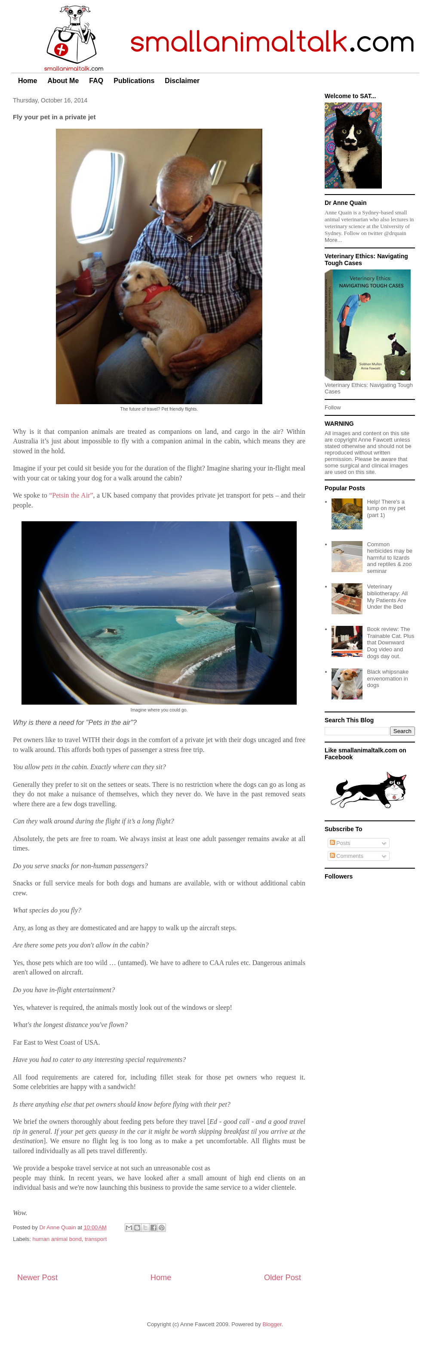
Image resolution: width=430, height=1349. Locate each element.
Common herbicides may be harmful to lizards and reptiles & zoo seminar (389, 557)
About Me (63, 80)
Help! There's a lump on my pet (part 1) (386, 508)
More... (333, 240)
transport (96, 1239)
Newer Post (37, 1277)
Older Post (282, 1277)
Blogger (272, 1324)
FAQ (96, 80)
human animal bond (57, 1239)
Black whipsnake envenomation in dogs (387, 678)
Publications (134, 80)
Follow (333, 407)
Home (27, 80)
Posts (340, 843)
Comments (346, 856)
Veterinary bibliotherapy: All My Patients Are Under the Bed (387, 596)
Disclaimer (182, 80)
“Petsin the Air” (71, 495)
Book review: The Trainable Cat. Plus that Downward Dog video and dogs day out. (390, 642)
